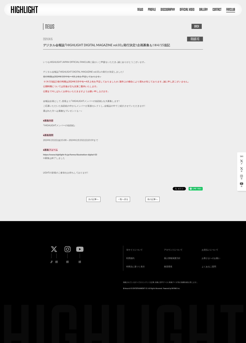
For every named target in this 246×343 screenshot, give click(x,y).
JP (241, 162)
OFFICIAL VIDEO (187, 9)
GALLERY (203, 9)
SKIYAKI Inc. (175, 287)
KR (241, 169)
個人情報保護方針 (171, 256)
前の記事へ (152, 199)
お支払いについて (209, 248)
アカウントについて (172, 248)
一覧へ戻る (123, 199)
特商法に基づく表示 (135, 265)
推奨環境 (167, 265)
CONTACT (217, 9)
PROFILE (152, 9)
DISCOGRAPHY (168, 9)
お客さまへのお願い (210, 256)
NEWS (140, 9)
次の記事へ (93, 199)
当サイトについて (134, 248)
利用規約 (130, 256)
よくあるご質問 (208, 265)
